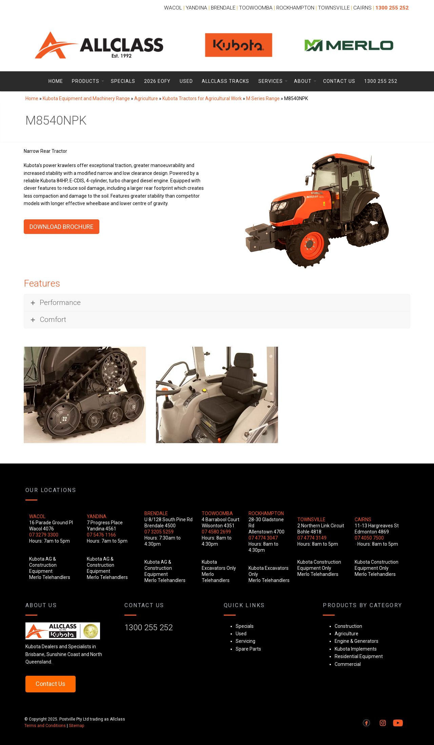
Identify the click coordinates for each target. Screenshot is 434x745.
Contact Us (339, 81)
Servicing (245, 641)
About (303, 81)
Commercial (348, 664)
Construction (348, 626)
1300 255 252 (380, 81)
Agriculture (146, 98)
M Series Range (263, 98)
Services (270, 81)
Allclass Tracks (225, 81)
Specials (123, 81)
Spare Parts (248, 649)
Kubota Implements (356, 649)
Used (186, 81)
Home (55, 81)
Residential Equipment (359, 656)
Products (85, 81)
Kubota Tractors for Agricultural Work (202, 98)
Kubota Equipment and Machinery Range (86, 98)
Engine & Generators (356, 641)
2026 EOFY (157, 81)
